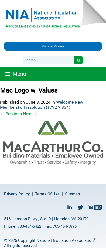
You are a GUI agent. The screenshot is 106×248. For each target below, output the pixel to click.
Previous (11, 113)
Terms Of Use (47, 194)
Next (30, 113)
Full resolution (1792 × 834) (44, 107)
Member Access (53, 46)
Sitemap (72, 194)
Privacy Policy (17, 194)
